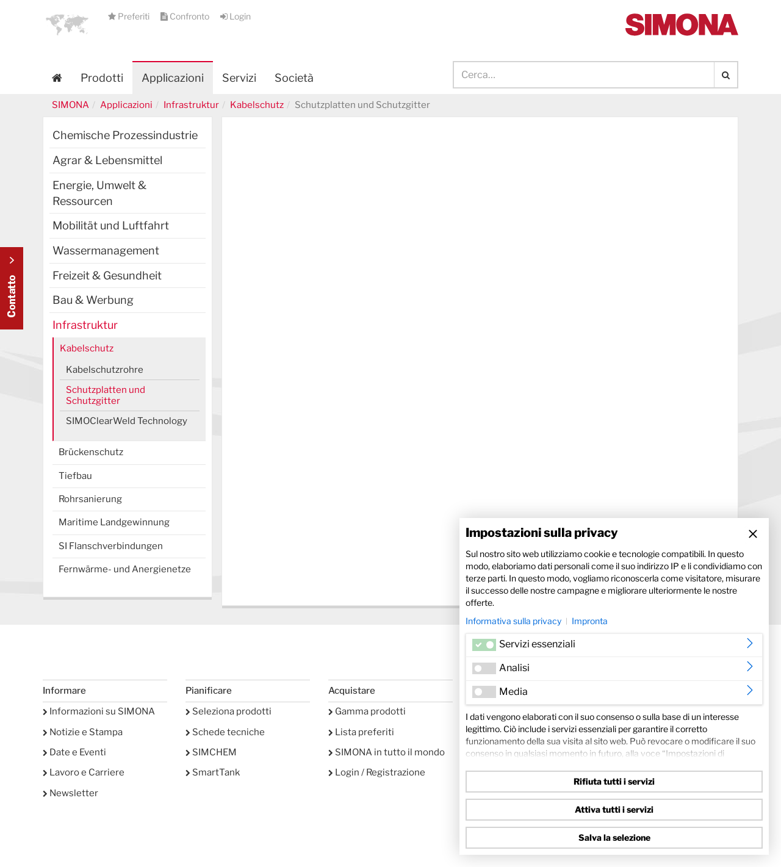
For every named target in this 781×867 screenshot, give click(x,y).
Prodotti (102, 77)
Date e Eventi (74, 752)
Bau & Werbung (93, 299)
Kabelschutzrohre (104, 369)
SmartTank (212, 772)
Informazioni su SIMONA (99, 711)
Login (235, 16)
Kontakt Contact (11, 288)
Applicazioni (173, 77)
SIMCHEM (211, 752)
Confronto (185, 16)
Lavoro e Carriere (83, 772)
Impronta (590, 621)
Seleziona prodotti (228, 711)
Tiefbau (75, 475)
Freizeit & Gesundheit (107, 275)
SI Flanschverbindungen (111, 546)
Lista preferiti (361, 732)
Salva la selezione (614, 837)
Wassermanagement (105, 250)
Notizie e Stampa (83, 732)
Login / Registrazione (376, 772)
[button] (67, 24)
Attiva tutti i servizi (614, 809)
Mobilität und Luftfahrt (110, 225)
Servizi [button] (239, 77)
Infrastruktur (191, 104)
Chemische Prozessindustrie (125, 135)
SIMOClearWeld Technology (126, 421)
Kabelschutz (257, 104)
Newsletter (70, 793)
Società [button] (294, 77)
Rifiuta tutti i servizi (614, 781)
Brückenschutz (91, 452)
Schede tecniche (225, 732)
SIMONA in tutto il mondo (386, 752)
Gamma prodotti (367, 711)
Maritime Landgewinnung (114, 522)
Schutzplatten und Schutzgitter (105, 395)
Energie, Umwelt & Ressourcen (99, 193)
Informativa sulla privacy (513, 621)
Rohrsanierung (90, 499)
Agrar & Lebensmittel (107, 160)
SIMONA (70, 104)
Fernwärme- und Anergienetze (125, 569)
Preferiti (129, 16)
